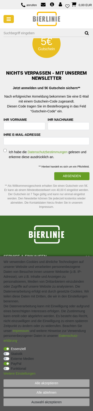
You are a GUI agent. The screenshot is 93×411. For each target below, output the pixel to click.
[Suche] (85, 33)
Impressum (21, 331)
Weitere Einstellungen (19, 373)
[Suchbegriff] (42, 33)
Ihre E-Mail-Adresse (22, 135)
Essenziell (18, 349)
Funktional (18, 368)
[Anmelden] (61, 4)
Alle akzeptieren (46, 383)
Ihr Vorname (15, 120)
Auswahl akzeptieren (46, 402)
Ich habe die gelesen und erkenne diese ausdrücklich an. (47, 154)
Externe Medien (22, 359)
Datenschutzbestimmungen (48, 152)
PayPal (16, 363)
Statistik (17, 354)
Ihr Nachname (61, 120)
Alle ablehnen (47, 392)
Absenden (72, 176)
